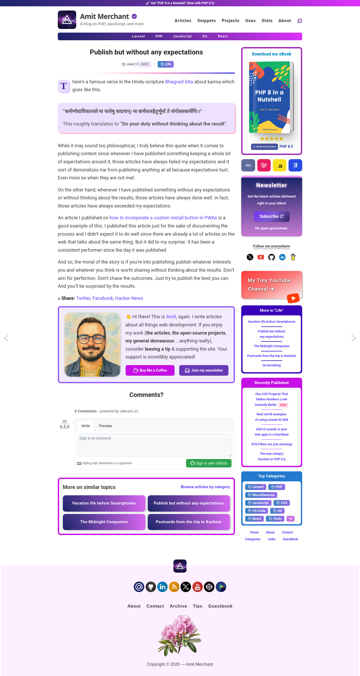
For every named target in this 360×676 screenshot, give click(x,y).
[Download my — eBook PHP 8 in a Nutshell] (272, 97)
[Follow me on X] (250, 259)
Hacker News (129, 298)
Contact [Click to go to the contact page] (155, 606)
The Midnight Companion (272, 346)
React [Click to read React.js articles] (223, 36)
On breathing (272, 365)
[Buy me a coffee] (293, 259)
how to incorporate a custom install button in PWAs (163, 217)
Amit (171, 316)
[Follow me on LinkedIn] (282, 259)
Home (254, 532)
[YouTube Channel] (261, 259)
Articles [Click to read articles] (183, 20)
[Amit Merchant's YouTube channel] (271, 285)
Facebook (102, 298)
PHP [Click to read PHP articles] (159, 36)
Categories (253, 539)
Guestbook (290, 539)
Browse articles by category (205, 487)
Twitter (83, 298)
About (270, 532)
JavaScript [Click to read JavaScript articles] (182, 36)
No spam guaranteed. (271, 228)
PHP (276, 487)
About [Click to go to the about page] (285, 20)
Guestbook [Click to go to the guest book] (220, 606)
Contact (287, 532)
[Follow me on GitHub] (271, 259)
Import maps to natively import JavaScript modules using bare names (11, 339)
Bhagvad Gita (179, 81)
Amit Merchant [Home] (104, 16)
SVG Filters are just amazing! (271, 444)
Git (277, 511)
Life (165, 64)
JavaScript (258, 503)
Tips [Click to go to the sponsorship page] (198, 606)
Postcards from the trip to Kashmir (271, 356)
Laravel (256, 487)
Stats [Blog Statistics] (266, 20)
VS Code (257, 511)
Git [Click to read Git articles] (205, 36)
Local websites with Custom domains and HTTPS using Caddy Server (354, 339)
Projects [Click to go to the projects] (231, 20)
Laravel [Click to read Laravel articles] (138, 36)
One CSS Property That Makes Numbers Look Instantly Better (271, 399)
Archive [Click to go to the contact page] (178, 606)
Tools (275, 519)
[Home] (67, 20)
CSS (281, 503)
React (254, 519)
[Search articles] (299, 20)
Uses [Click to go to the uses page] (250, 20)
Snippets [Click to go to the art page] (206, 20)
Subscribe (272, 216)
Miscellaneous (261, 495)
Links (271, 539)
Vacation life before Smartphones (271, 322)
